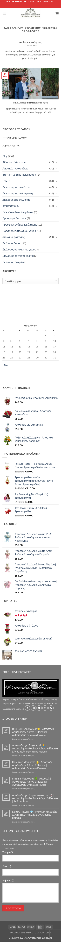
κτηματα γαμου (10, 205)
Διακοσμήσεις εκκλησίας (16, 199)
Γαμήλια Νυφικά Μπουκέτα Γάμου (30, 102)
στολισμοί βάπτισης (13, 236)
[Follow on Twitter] (39, 708)
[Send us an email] (45, 708)
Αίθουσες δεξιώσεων (14, 162)
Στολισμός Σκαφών (13, 262)
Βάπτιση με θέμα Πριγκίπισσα (19, 174)
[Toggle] (57, 162)
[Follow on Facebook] (27, 708)
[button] (4, 14)
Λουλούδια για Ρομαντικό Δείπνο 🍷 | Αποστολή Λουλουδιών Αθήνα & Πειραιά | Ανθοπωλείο (35, 798)
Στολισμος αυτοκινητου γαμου (19, 249)
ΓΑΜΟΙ (6, 180)
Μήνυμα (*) (8, 880)
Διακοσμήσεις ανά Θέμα (16, 187)
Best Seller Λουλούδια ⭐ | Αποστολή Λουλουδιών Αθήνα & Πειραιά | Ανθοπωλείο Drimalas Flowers (33, 731)
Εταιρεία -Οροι (43, 932)
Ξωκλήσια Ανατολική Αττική (18, 212)
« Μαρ (5, 365)
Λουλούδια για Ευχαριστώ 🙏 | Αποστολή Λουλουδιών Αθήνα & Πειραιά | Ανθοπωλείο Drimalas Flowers (35, 748)
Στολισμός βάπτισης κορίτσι (18, 255)
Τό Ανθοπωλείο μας (21, 932)
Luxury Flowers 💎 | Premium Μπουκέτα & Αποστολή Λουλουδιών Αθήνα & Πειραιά (34, 814)
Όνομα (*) (7, 852)
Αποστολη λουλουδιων (15, 168)
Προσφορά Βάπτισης (14, 218)
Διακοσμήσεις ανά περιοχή (17, 193)
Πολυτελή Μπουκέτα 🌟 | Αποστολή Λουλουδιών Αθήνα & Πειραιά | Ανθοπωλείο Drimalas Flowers (32, 765)
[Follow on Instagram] (33, 708)
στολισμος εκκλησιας (30, 42)
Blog (4, 155)
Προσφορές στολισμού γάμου (19, 230)
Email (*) (6, 866)
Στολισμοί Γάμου (11, 243)
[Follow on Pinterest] (51, 708)
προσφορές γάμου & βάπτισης (19, 224)
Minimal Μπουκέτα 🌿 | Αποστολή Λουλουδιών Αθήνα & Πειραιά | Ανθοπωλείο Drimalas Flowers (31, 781)
